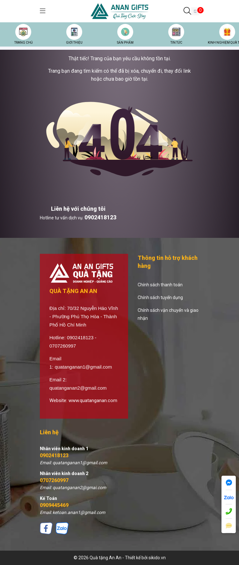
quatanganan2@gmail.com (78, 388)
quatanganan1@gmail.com (83, 367)
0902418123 (100, 217)
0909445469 (54, 505)
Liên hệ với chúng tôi (78, 208)
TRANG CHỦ (23, 42)
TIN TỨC (176, 42)
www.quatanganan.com (93, 400)
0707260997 (54, 480)
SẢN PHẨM (125, 42)
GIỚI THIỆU (74, 42)
